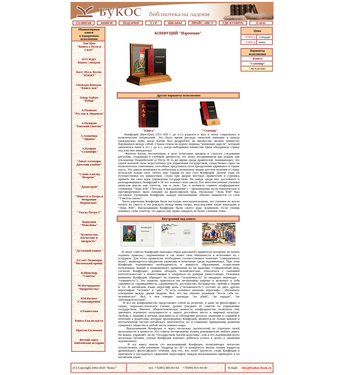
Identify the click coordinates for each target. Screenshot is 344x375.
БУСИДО (89, 59)
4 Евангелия (89, 311)
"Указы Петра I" (89, 212)
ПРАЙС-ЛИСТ (202, 23)
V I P (153, 23)
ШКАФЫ (175, 23)
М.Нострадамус (89, 285)
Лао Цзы (89, 43)
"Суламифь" (89, 151)
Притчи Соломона (89, 330)
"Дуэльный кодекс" (89, 250)
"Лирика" (89, 139)
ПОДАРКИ (131, 23)
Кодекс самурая (89, 62)
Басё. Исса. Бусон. (89, 72)
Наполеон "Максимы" (89, 223)
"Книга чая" (89, 88)
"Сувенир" (257, 63)
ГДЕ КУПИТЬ (233, 23)
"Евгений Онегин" (88, 126)
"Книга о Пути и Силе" (89, 48)
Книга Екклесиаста (89, 320)
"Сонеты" (89, 276)
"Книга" (257, 58)
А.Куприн (89, 148)
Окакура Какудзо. (89, 85)
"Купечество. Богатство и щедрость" (89, 238)
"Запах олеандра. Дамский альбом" (89, 162)
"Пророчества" (89, 289)
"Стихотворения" (89, 301)
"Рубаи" (89, 100)
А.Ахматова (89, 136)
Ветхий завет (89, 340)
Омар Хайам (89, 97)
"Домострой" (89, 186)
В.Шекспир (89, 273)
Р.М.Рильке (89, 298)
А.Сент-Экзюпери (89, 260)
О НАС (261, 23)
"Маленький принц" (89, 263)
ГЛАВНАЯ (83, 23)
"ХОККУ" (89, 75)
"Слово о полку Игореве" (89, 175)
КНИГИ (107, 23)
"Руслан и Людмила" (89, 113)
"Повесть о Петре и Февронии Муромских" (89, 199)
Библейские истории (89, 343)
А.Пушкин (89, 110)
